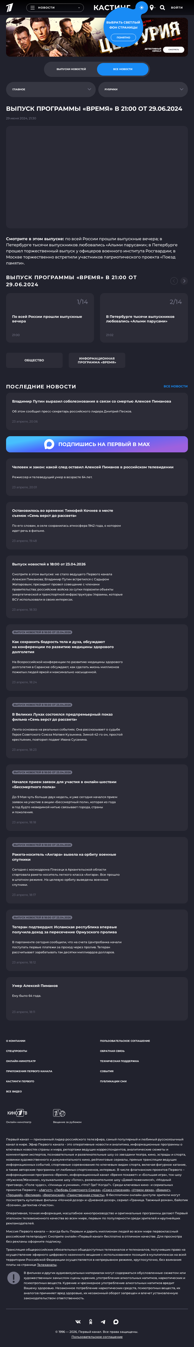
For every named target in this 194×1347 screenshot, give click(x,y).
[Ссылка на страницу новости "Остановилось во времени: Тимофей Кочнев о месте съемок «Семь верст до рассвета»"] (97, 525)
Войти (177, 7)
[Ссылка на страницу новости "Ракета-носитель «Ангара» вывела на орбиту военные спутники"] (97, 870)
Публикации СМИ (113, 1081)
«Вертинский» (53, 1195)
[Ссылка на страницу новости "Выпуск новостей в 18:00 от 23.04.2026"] (97, 587)
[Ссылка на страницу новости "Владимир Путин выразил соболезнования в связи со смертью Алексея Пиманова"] (97, 411)
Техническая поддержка (119, 1061)
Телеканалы (47, 1265)
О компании (15, 1041)
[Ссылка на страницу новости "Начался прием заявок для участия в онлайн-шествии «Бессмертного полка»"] (97, 797)
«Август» (46, 1190)
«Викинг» (163, 1190)
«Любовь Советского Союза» (77, 1190)
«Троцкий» (14, 1195)
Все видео (14, 1091)
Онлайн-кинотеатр (21, 1061)
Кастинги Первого (20, 1081)
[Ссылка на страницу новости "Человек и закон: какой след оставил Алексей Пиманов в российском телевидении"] (97, 477)
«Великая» (32, 1195)
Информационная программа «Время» (97, 360)
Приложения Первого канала (29, 1071)
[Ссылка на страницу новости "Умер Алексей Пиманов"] (97, 999)
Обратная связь (112, 1051)
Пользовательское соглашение (125, 1041)
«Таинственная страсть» (85, 1195)
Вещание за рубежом (67, 1116)
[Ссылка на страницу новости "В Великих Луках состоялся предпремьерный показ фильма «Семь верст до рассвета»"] (97, 727)
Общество (34, 360)
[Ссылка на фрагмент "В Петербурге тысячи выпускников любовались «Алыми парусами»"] (144, 318)
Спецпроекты (16, 1051)
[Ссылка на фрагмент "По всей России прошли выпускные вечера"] (50, 318)
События (106, 1071)
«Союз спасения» (116, 1190)
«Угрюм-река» (142, 1190)
